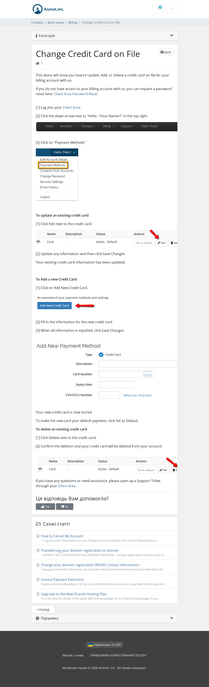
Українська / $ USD (104, 645)
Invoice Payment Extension (104, 581)
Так (45, 507)
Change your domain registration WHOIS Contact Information (104, 567)
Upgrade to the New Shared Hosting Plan (104, 596)
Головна (37, 22)
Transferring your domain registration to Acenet (104, 552)
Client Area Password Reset (76, 94)
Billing (72, 22)
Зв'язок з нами (73, 655)
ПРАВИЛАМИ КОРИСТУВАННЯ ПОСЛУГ (118, 655)
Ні (64, 507)
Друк (165, 52)
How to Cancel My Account (104, 538)
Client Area (71, 107)
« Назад (43, 609)
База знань (56, 22)
